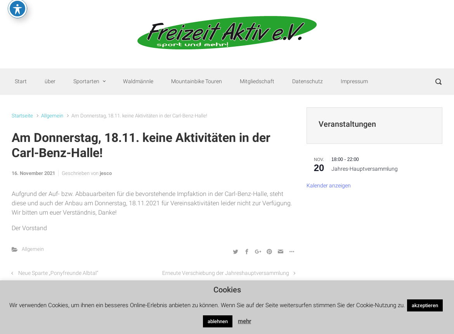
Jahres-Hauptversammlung (364, 169)
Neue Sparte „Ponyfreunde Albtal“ (58, 273)
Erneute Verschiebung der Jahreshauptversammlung (225, 273)
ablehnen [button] (218, 321)
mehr (244, 321)
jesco (106, 173)
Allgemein (52, 116)
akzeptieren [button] (425, 305)
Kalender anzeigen (329, 185)
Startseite (22, 116)
